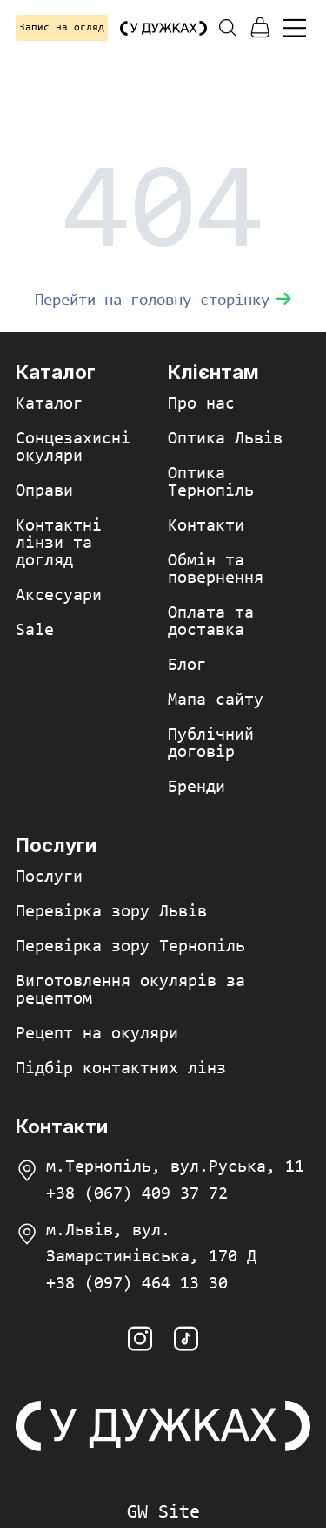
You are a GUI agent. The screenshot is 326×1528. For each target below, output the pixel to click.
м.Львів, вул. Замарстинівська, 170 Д (151, 1244)
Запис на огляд (61, 28)
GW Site (163, 1513)
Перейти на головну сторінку (163, 301)
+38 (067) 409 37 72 (137, 1194)
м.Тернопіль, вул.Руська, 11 (175, 1167)
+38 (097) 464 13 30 (137, 1284)
